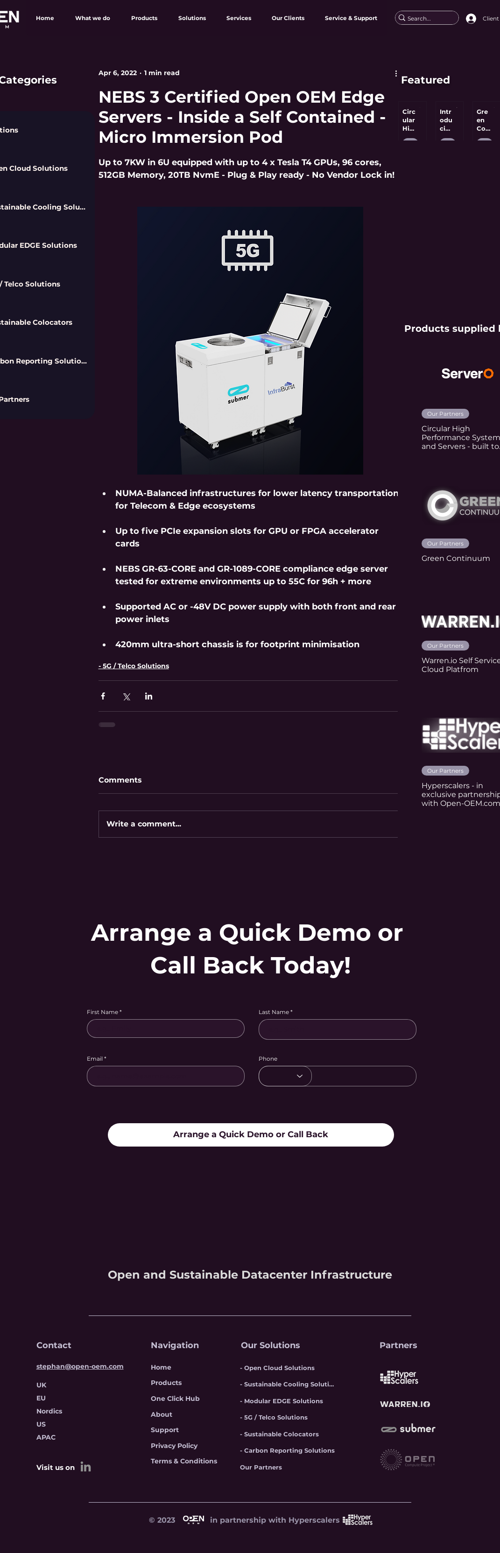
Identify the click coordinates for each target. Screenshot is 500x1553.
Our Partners (445, 413)
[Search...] (423, 19)
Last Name (274, 1012)
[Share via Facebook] (103, 696)
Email (95, 1059)
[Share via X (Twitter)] (125, 696)
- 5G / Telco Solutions (134, 666)
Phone (268, 1059)
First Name (102, 1012)
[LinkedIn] (85, 1466)
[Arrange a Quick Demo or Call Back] (251, 1135)
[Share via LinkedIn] (148, 696)
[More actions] (396, 72)
